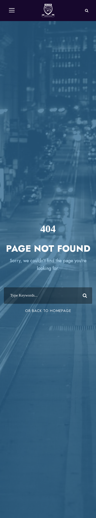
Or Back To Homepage (48, 310)
